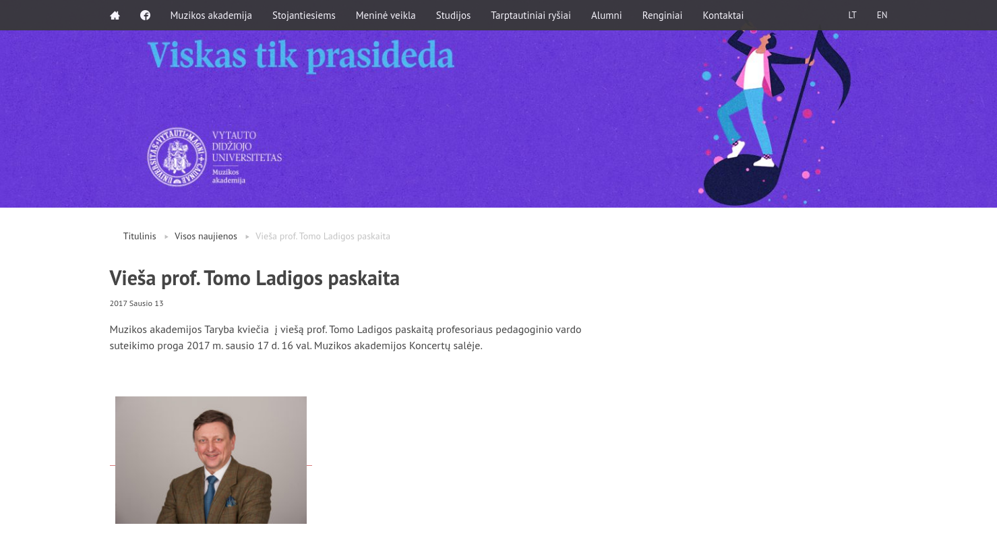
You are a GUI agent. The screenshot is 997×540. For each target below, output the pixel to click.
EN (882, 15)
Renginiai (662, 15)
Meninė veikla (386, 15)
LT (852, 15)
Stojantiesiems (304, 15)
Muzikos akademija (211, 15)
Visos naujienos (206, 236)
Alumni (606, 15)
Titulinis (139, 236)
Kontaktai (723, 15)
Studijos (453, 15)
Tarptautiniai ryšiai (531, 15)
